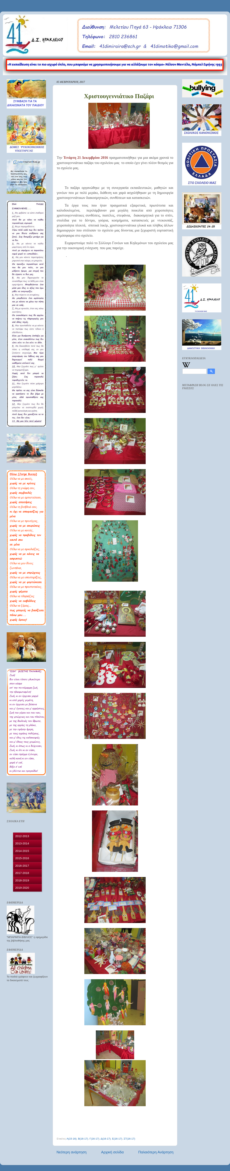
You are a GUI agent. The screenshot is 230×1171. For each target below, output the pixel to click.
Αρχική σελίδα (112, 1152)
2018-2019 (22, 880)
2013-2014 (22, 843)
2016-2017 (22, 865)
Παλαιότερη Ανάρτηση (155, 1152)
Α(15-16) (72, 1138)
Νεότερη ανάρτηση (72, 1152)
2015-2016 (22, 858)
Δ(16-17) (106, 1138)
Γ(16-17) (94, 1138)
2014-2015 (22, 850)
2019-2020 (22, 887)
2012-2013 (22, 836)
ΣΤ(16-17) (129, 1138)
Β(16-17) (83, 1138)
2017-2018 (22, 873)
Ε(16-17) (117, 1138)
